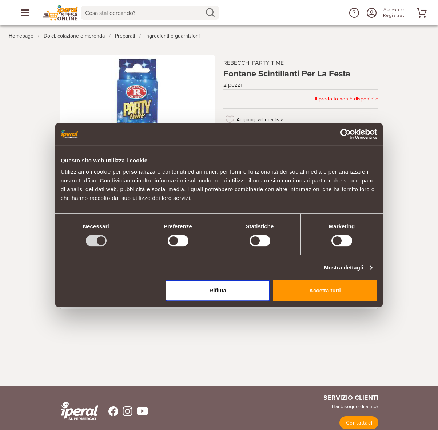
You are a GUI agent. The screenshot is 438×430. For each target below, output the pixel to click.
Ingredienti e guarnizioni (172, 36)
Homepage (21, 36)
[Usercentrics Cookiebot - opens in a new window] (345, 134)
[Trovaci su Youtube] (140, 411)
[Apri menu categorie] (25, 12)
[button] (353, 12)
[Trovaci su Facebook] (109, 411)
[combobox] (150, 13)
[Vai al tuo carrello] (420, 12)
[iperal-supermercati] (80, 411)
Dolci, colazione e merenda (74, 36)
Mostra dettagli (343, 267)
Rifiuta (218, 290)
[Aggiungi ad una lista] (229, 119)
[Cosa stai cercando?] (144, 12)
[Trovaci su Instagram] (125, 411)
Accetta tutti (325, 290)
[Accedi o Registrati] (370, 12)
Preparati (125, 36)
